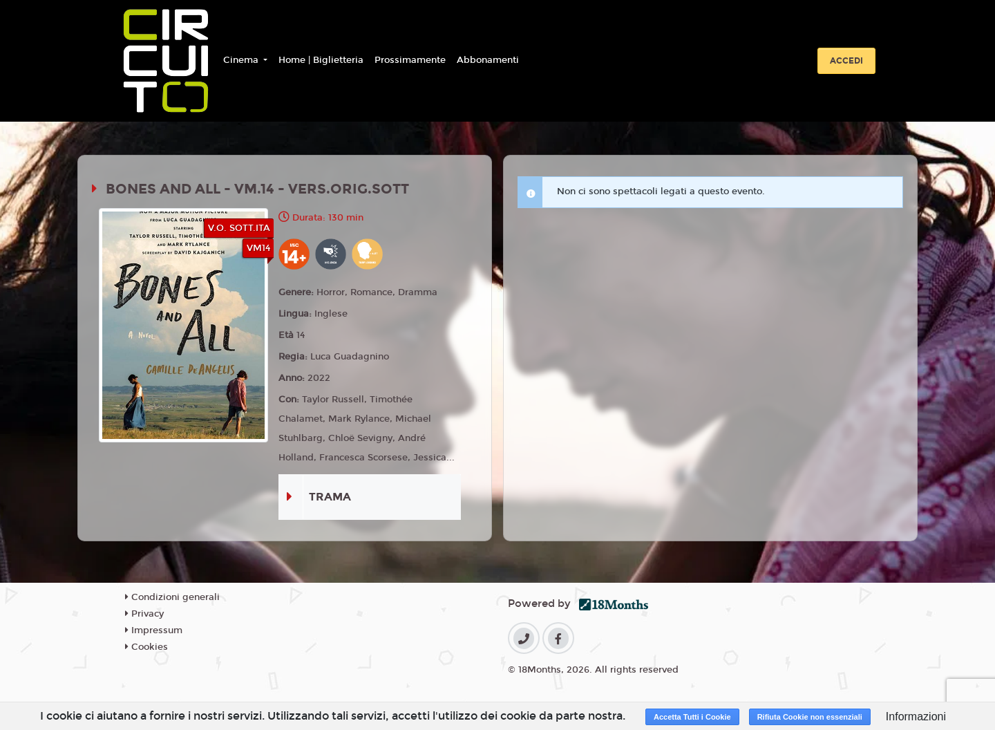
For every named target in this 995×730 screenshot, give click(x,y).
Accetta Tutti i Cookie (692, 717)
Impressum (153, 630)
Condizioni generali (172, 597)
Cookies (146, 647)
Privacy (144, 613)
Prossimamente (410, 60)
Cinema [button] (242, 60)
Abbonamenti (488, 60)
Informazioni (916, 716)
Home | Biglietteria (320, 60)
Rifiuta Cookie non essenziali (809, 717)
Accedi (846, 61)
